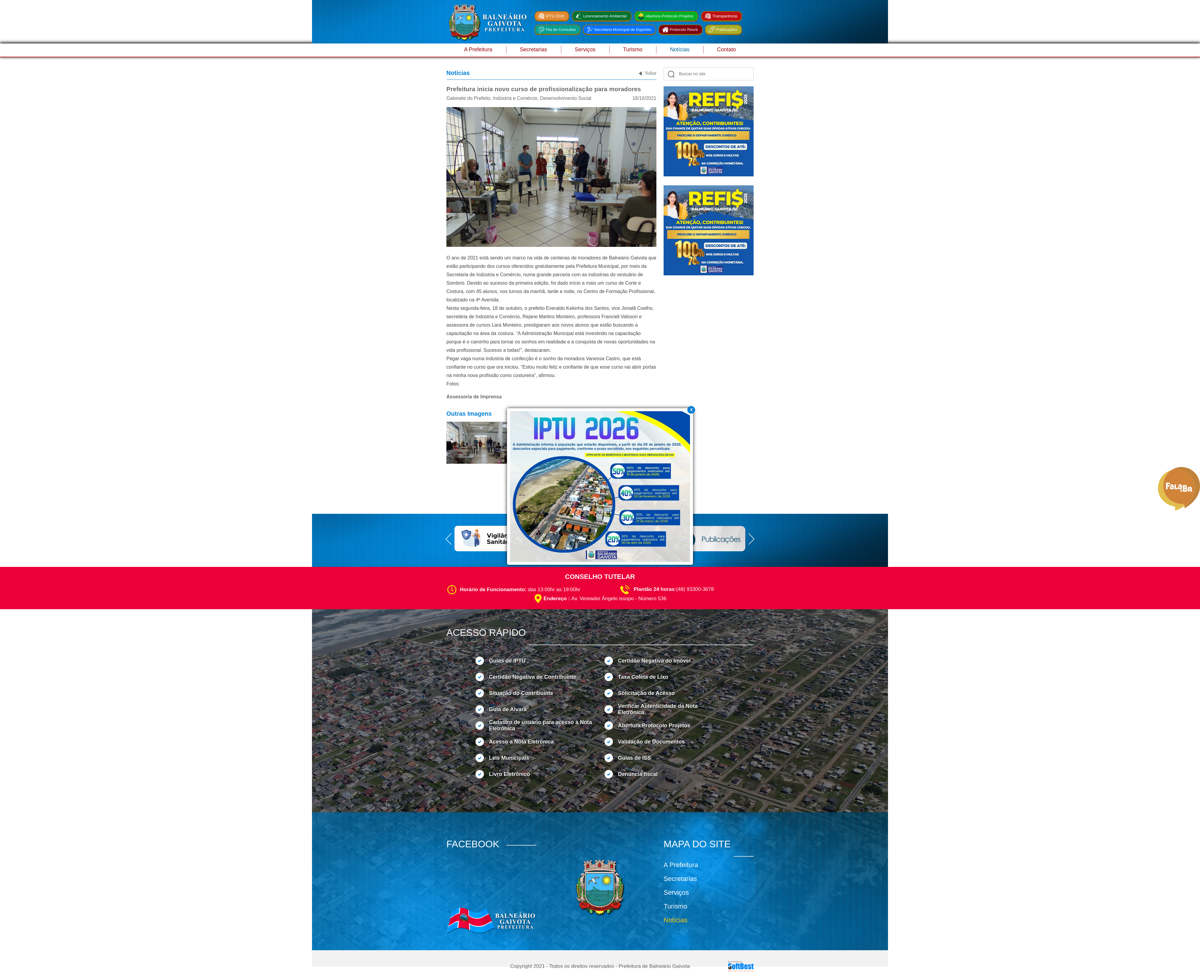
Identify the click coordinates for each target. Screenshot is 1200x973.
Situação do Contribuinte (521, 693)
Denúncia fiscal (638, 774)
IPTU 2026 (555, 16)
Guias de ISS (634, 758)
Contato (726, 49)
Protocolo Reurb (684, 29)
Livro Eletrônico (509, 774)
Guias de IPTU (507, 661)
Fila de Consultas (561, 29)
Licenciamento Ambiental (605, 16)
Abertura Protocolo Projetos (670, 16)
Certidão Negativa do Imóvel (654, 661)
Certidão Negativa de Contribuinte (532, 677)
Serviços (585, 49)
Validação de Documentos (651, 742)
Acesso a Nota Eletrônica (521, 742)
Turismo (632, 49)
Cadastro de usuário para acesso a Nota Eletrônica (540, 725)
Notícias (679, 49)
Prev (658, 231)
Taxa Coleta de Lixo (643, 677)
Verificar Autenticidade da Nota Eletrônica (658, 709)
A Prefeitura (478, 49)
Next (760, 231)
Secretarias (533, 49)
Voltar (650, 73)
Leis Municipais (509, 758)
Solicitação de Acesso (646, 693)
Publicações (726, 29)
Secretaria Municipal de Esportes (622, 29)
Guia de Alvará (507, 709)
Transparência (724, 16)
